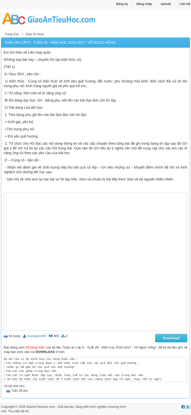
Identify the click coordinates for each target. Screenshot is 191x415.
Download (171, 338)
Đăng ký (122, 4)
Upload (166, 4)
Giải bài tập (66, 407)
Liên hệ (185, 4)
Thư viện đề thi (18, 411)
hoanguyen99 (36, 336)
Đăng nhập (144, 4)
